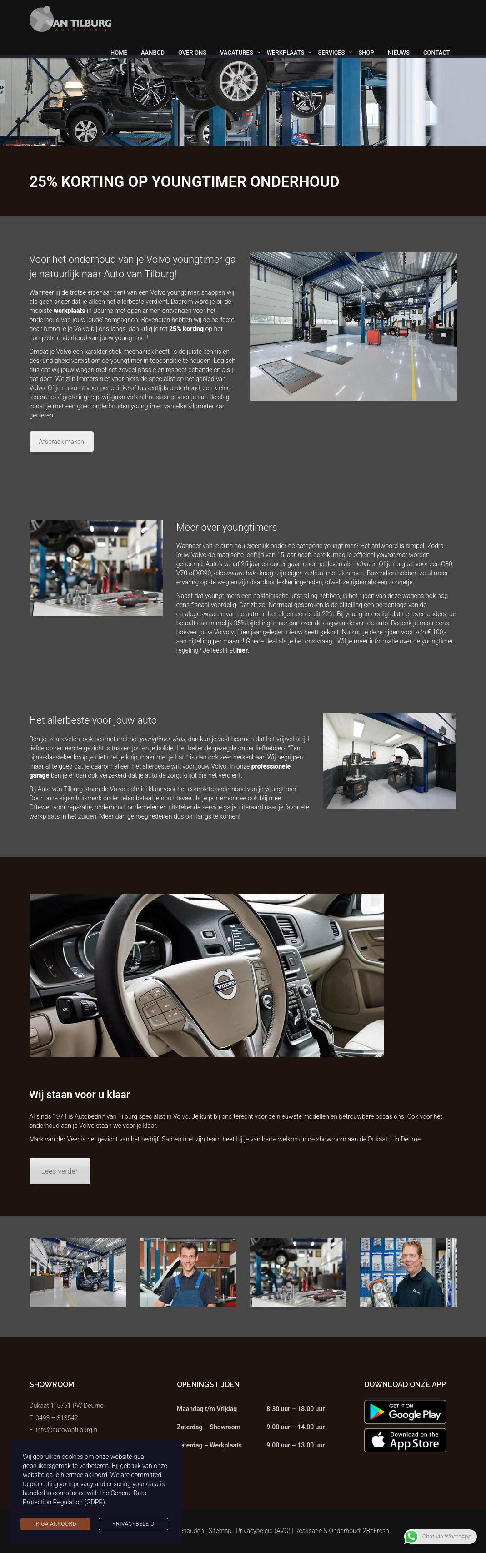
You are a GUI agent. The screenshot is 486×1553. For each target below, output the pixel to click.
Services (331, 52)
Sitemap (220, 1530)
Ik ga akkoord (55, 1524)
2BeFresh (376, 1530)
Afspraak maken (62, 441)
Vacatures (236, 52)
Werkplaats (286, 52)
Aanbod (153, 52)
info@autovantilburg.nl (67, 1429)
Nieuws (399, 52)
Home (118, 52)
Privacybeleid (133, 1524)
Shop (366, 52)
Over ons (192, 52)
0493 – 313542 (56, 1418)
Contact (436, 52)
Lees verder (59, 1171)
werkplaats (69, 310)
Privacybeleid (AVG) (263, 1530)
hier (242, 650)
